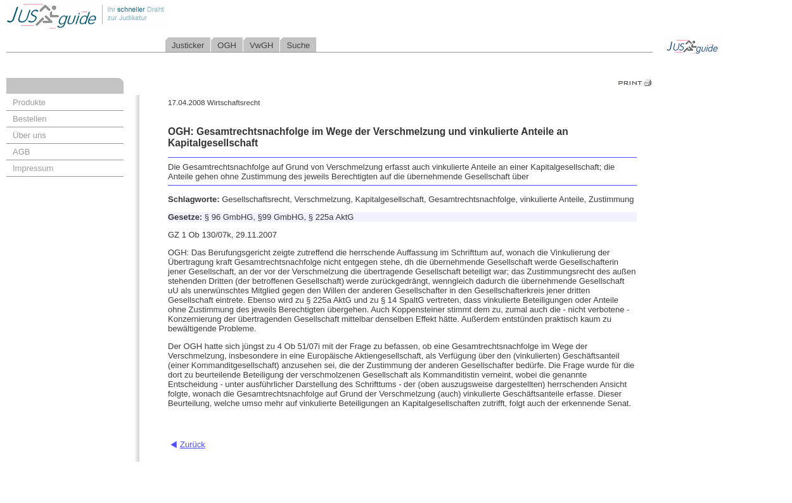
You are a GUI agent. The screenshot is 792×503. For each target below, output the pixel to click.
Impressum (33, 168)
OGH (226, 45)
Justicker (188, 45)
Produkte (29, 102)
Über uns (29, 135)
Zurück (192, 444)
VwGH (262, 45)
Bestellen (29, 119)
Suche (298, 45)
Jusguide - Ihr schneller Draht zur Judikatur (127, 15)
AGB (21, 151)
